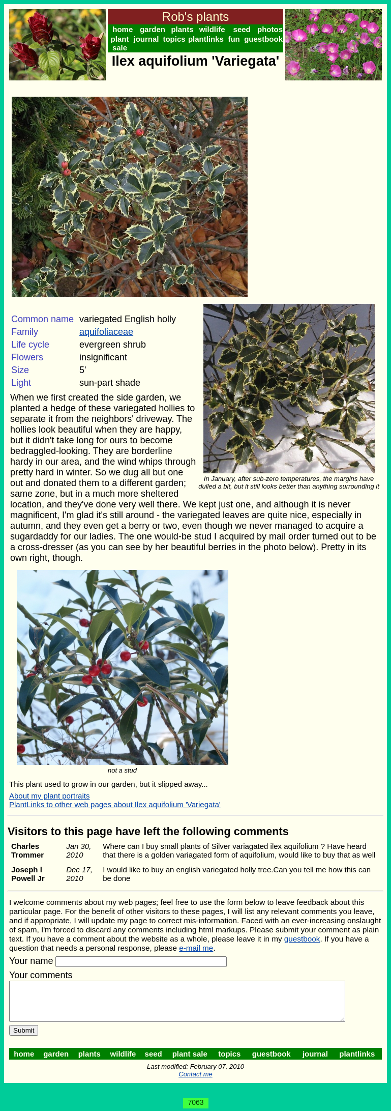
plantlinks (208, 39)
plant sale (120, 43)
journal (147, 39)
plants (184, 29)
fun (237, 39)
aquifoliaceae (106, 332)
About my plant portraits (49, 785)
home (123, 29)
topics (176, 39)
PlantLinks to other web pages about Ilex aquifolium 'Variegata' (115, 793)
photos (274, 29)
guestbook (267, 39)
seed (245, 29)
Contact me (197, 1071)
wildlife (215, 29)
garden (153, 29)
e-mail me (196, 937)
